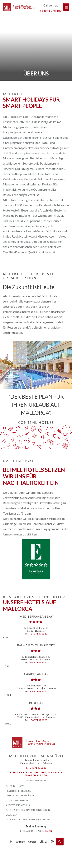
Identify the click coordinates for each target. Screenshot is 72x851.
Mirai (48, 831)
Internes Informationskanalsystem (28, 819)
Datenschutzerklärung (21, 795)
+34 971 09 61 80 (38, 633)
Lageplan (11, 814)
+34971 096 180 (51, 10)
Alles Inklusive (15, 786)
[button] (60, 841)
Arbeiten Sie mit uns (18, 805)
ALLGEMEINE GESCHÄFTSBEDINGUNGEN (28, 809)
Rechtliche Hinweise (18, 790)
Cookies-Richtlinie (17, 800)
